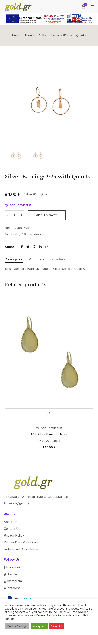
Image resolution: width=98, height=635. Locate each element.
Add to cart (46, 215)
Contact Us (12, 528)
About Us (10, 521)
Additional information (47, 259)
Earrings (31, 35)
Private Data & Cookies (21, 542)
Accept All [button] (39, 626)
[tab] (14, 260)
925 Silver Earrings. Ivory (49, 434)
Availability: (13, 234)
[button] (18, 205)
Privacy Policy (14, 535)
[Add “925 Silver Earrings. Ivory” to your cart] (49, 413)
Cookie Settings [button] (17, 626)
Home (16, 35)
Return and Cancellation (21, 549)
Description (14, 259)
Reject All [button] (56, 626)
